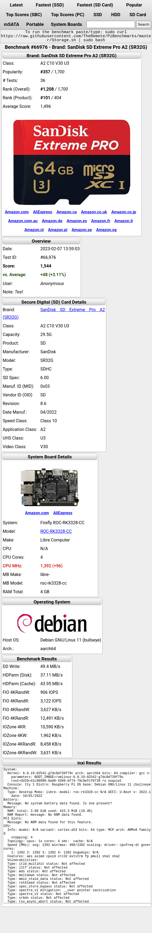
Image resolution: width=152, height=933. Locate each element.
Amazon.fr (100, 220)
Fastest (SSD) (50, 5)
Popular (134, 5)
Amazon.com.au (23, 220)
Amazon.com (17, 212)
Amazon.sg (106, 229)
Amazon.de (52, 220)
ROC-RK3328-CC (56, 531)
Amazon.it (123, 220)
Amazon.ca (66, 212)
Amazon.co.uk (94, 212)
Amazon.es (77, 220)
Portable (35, 24)
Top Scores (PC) (67, 14)
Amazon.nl (34, 229)
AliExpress (42, 212)
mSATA (11, 24)
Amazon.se (82, 229)
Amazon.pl (57, 229)
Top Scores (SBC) (24, 14)
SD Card (137, 14)
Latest (16, 5)
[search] (110, 24)
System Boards (66, 24)
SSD (97, 14)
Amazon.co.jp (123, 212)
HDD (115, 14)
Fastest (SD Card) (95, 5)
